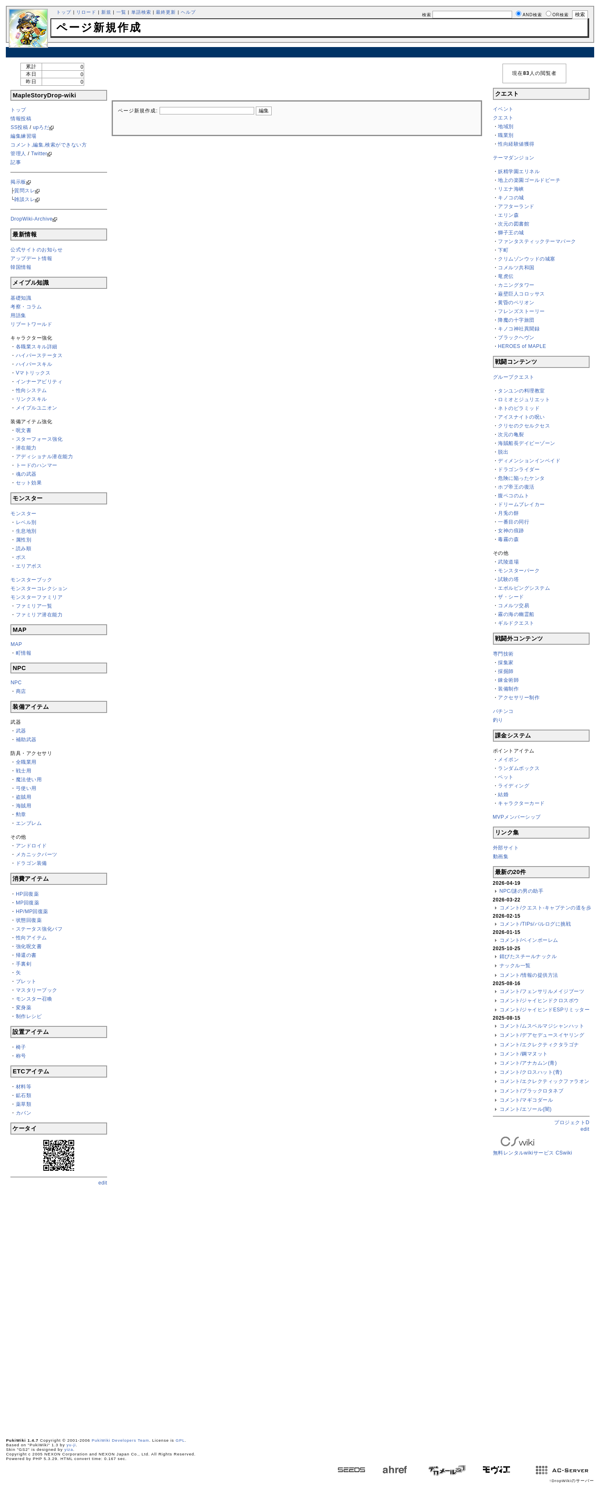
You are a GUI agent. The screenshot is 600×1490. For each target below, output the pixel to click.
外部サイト (506, 848)
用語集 (18, 315)
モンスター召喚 (34, 999)
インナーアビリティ (39, 382)
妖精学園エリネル (519, 171)
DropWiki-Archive (31, 219)
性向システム (31, 390)
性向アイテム (31, 938)
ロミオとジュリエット (524, 399)
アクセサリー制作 (519, 697)
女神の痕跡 (511, 531)
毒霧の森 (508, 539)
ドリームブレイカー (521, 504)
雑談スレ (24, 199)
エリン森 (508, 215)
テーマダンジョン (514, 158)
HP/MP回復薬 (32, 911)
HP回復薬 (27, 894)
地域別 (506, 126)
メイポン (508, 759)
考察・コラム (26, 307)
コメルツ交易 (513, 605)
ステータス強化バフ (39, 929)
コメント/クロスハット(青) (531, 1072)
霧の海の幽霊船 (516, 614)
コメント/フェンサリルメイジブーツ (542, 991)
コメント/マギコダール (526, 1100)
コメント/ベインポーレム (529, 940)
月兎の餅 (508, 513)
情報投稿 (20, 119)
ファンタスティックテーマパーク (537, 241)
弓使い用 (26, 788)
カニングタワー (516, 285)
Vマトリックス (33, 373)
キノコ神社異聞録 (519, 329)
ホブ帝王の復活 (516, 487)
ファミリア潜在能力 (39, 615)
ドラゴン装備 (31, 863)
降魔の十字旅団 (516, 320)
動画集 (501, 856)
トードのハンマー (37, 465)
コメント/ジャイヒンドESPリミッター (545, 1010)
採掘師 (506, 671)
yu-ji (71, 1445)
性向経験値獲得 (516, 144)
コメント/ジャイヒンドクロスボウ (539, 1000)
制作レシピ (29, 1016)
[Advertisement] (300, 52)
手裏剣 (24, 964)
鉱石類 (24, 1095)
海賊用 (24, 806)
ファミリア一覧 (34, 606)
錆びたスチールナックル (528, 956)
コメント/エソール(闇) (526, 1109)
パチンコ (503, 711)
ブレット (26, 981)
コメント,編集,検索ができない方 (48, 145)
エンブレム (29, 823)
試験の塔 (508, 579)
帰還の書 (26, 955)
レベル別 (26, 522)
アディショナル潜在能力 (44, 456)
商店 (21, 691)
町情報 (24, 653)
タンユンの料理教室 (521, 391)
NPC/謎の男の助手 (522, 891)
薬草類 (24, 1104)
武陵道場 (508, 562)
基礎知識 (20, 298)
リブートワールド (31, 324)
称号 (21, 1056)
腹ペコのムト (513, 496)
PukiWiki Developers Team (120, 1440)
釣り (498, 720)
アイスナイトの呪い (521, 417)
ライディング (513, 786)
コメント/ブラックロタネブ (532, 1091)
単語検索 (141, 12)
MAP (16, 644)
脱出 (503, 452)
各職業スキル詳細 (37, 347)
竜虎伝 (506, 276)
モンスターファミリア (36, 597)
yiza (68, 1449)
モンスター (23, 514)
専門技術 (503, 654)
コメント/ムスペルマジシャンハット (542, 1026)
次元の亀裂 (511, 434)
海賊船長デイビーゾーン (526, 443)
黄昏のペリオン (516, 302)
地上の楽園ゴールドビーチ (529, 180)
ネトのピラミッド (519, 408)
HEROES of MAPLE (522, 346)
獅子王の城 (511, 233)
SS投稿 (19, 127)
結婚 (503, 794)
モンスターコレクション (39, 588)
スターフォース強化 (39, 439)
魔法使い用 (29, 779)
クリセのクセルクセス (524, 426)
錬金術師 (508, 680)
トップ (63, 12)
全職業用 (26, 762)
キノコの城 (511, 198)
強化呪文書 (29, 946)
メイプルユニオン (37, 408)
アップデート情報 (31, 258)
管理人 (18, 153)
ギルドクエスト (516, 623)
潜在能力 (26, 448)
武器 (21, 731)
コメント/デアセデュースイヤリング (542, 1035)
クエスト (503, 118)
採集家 (506, 663)
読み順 (24, 548)
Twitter (39, 153)
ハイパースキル (34, 364)
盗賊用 (24, 797)
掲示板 (18, 182)
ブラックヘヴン (516, 337)
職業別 (506, 135)
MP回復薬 (28, 903)
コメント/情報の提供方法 (529, 975)
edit (102, 1183)
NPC (16, 682)
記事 (15, 162)
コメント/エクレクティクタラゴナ (539, 1045)
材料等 (24, 1087)
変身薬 (24, 1008)
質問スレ (24, 191)
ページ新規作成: (138, 111)
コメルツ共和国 (516, 268)
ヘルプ (188, 12)
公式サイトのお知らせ (36, 250)
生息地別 (26, 531)
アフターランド (516, 206)
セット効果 (29, 483)
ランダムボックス (519, 768)
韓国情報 (20, 267)
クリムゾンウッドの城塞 (526, 259)
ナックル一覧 (515, 965)
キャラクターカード (521, 803)
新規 (106, 12)
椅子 (21, 1047)
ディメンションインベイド (529, 461)
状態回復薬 (29, 920)
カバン (24, 1113)
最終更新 (166, 12)
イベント (503, 109)
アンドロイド (31, 846)
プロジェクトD (571, 1122)
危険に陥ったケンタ (521, 478)
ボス (21, 557)
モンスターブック (31, 580)
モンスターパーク (519, 571)
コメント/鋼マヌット (524, 1054)
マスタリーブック (37, 990)
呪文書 (24, 430)
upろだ (41, 127)
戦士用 (24, 771)
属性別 (24, 540)
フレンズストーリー (521, 311)
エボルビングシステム (524, 588)
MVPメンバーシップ (517, 817)
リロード (86, 12)
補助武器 (26, 740)
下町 (503, 250)
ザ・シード (511, 597)
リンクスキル (31, 399)
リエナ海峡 (511, 189)
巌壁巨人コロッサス (521, 294)
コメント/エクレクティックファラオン (545, 1081)
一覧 (121, 12)
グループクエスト (514, 377)
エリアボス (29, 566)
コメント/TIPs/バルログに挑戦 (535, 924)
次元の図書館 (513, 224)
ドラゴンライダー (519, 469)
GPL (180, 1440)
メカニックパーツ (37, 854)
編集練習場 (23, 136)
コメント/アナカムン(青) (528, 1063)
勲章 (21, 814)
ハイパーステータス (39, 355)
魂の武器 (26, 474)
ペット (506, 777)
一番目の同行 (513, 522)
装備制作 (508, 689)
